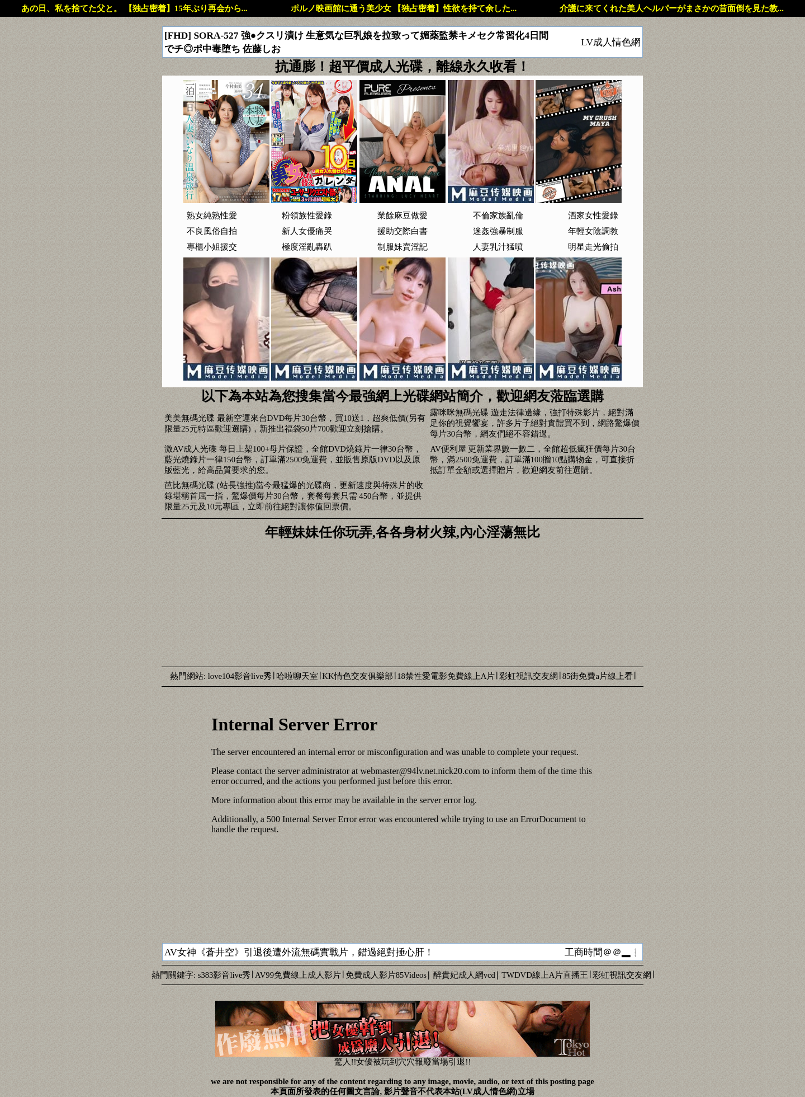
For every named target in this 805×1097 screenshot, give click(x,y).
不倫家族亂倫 (498, 215)
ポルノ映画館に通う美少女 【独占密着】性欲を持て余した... (404, 8)
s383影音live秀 (224, 975)
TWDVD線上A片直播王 (544, 975)
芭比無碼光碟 (189, 485)
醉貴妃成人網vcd (464, 975)
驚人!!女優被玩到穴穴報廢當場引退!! (402, 1057)
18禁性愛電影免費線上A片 (446, 676)
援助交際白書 (402, 231)
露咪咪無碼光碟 (459, 412)
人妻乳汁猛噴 (498, 246)
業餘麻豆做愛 (402, 215)
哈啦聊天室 (297, 676)
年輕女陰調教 (593, 231)
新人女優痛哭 (307, 231)
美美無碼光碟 (189, 418)
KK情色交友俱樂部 (357, 676)
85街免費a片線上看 (597, 676)
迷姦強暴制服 (498, 231)
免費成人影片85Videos (386, 975)
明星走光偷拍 (593, 246)
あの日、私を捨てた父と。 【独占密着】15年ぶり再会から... (134, 8)
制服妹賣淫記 (402, 246)
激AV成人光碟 (190, 448)
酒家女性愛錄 (593, 215)
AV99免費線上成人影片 (298, 975)
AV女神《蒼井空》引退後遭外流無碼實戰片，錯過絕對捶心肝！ (299, 952)
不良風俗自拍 (212, 231)
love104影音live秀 (240, 676)
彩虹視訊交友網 (528, 676)
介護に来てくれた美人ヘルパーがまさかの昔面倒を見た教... (672, 8)
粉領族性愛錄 (307, 215)
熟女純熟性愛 (212, 215)
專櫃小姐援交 (212, 246)
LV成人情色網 (611, 42)
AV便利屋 (448, 448)
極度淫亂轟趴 (307, 246)
